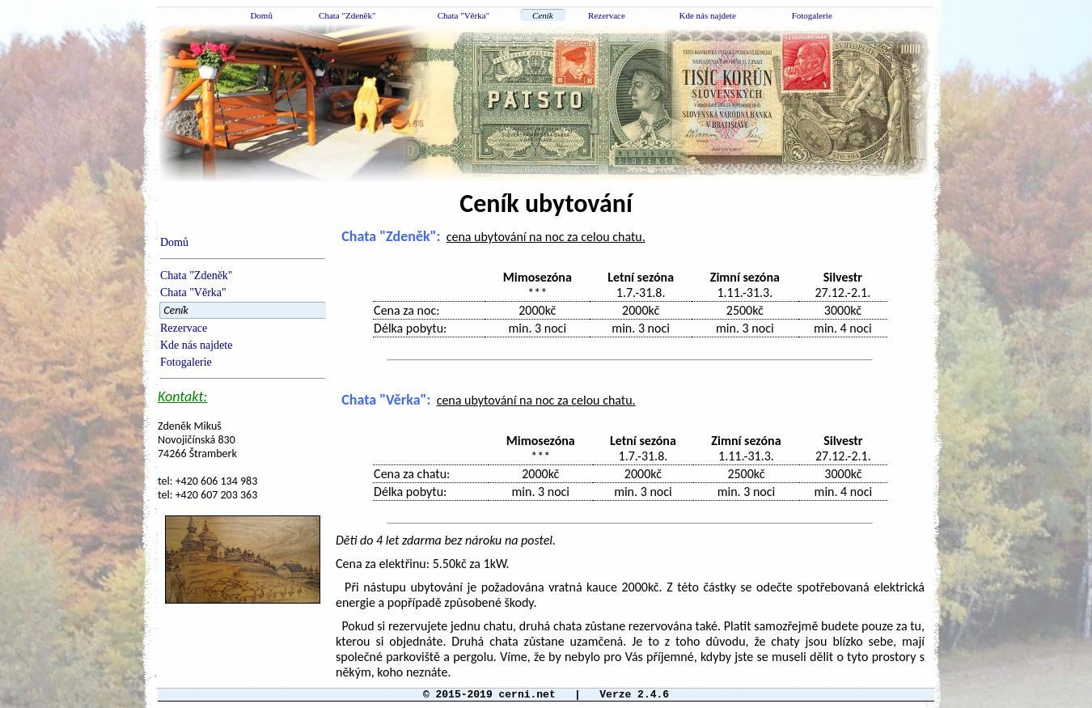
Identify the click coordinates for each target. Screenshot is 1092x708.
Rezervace (606, 15)
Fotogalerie (812, 15)
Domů (261, 15)
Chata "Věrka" (463, 15)
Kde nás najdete (707, 15)
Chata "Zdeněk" (347, 15)
